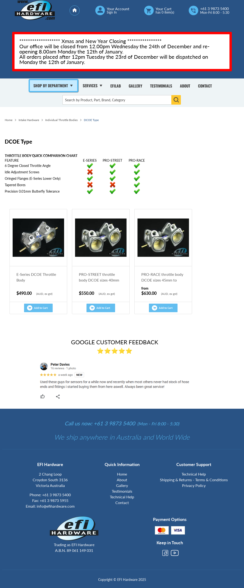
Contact (205, 86)
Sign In (112, 12)
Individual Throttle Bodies (61, 120)
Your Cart (164, 9)
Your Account (118, 9)
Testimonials (161, 86)
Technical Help (122, 497)
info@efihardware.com (56, 506)
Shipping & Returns (176, 479)
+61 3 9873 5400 (214, 8)
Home (8, 120)
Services (90, 85)
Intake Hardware (29, 120)
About (185, 86)
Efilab (115, 86)
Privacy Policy (194, 485)
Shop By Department (50, 85)
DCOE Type (91, 120)
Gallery (135, 86)
